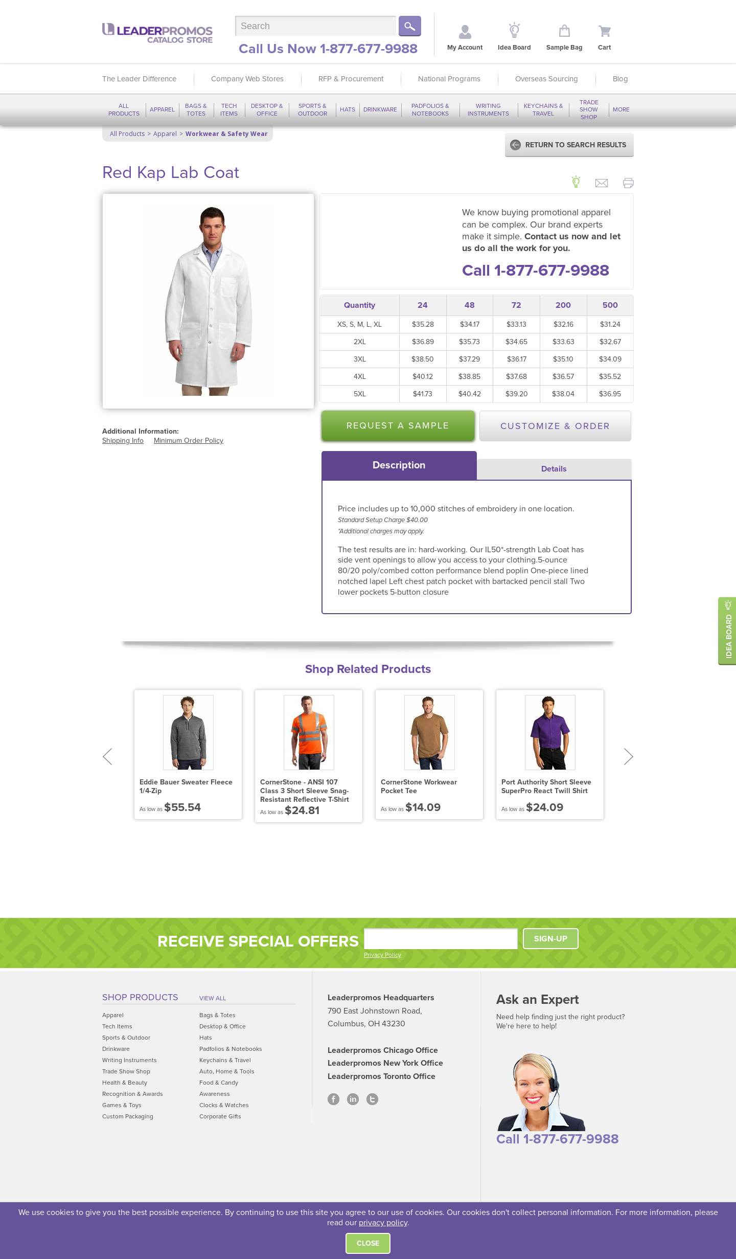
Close (368, 1243)
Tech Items (229, 109)
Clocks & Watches (224, 1105)
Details (554, 469)
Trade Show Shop (589, 110)
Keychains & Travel (543, 109)
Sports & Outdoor (312, 109)
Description (399, 465)
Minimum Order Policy (188, 440)
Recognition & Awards (132, 1093)
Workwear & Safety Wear (227, 133)
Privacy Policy (382, 954)
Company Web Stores (247, 78)
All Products (124, 109)
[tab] (399, 465)
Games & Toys (122, 1105)
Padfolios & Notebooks (430, 109)
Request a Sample (398, 425)
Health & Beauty (124, 1082)
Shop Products (140, 997)
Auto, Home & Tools (227, 1071)
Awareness (214, 1093)
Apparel (162, 109)
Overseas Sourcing (546, 78)
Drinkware (380, 109)
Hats (347, 109)
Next (629, 756)
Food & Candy (218, 1082)
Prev (107, 756)
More (621, 109)
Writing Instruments (488, 109)
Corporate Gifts (220, 1116)
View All (212, 998)
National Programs (449, 78)
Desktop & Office (267, 109)
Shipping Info (123, 440)
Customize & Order (555, 426)
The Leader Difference (139, 78)
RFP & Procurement (350, 78)
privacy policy (383, 1223)
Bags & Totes (196, 109)
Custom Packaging (127, 1116)
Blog (620, 78)
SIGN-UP (550, 939)
